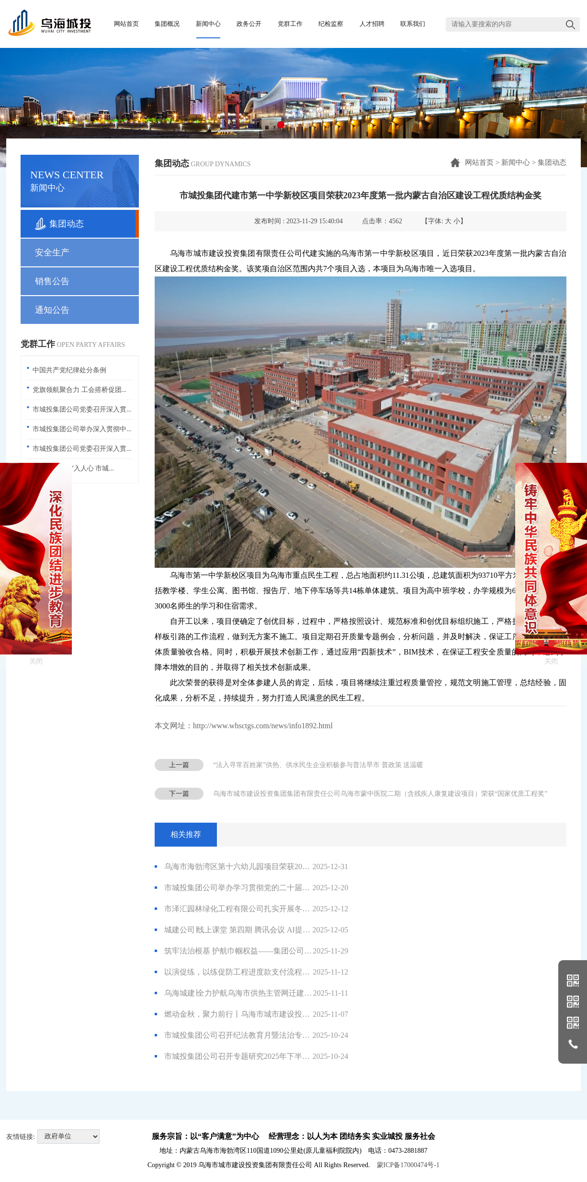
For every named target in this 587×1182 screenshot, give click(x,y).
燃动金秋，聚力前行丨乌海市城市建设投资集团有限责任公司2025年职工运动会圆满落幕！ (251, 1014)
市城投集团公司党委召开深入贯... (82, 409)
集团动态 (552, 162)
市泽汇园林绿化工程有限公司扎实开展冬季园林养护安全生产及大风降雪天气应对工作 (251, 908)
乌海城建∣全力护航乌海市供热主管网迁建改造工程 (251, 993)
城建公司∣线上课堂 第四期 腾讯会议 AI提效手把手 (251, 930)
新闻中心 (515, 162)
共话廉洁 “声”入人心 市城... (73, 468)
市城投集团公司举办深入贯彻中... (82, 429)
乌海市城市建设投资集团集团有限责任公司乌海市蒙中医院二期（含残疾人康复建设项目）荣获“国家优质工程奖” (380, 793)
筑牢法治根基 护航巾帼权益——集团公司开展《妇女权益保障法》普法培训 (251, 951)
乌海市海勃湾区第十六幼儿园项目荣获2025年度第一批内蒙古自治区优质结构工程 (251, 866)
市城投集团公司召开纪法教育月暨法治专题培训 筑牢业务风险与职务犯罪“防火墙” (251, 1035)
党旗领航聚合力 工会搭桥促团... (79, 389)
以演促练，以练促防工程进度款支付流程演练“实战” (251, 972)
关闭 (36, 583)
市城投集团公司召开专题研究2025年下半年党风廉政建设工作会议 (251, 1056)
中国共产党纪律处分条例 (69, 370)
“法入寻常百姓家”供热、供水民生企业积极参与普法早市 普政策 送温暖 (318, 765)
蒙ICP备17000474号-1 (408, 1165)
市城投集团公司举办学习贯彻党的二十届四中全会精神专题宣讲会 (251, 887)
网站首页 (479, 162)
